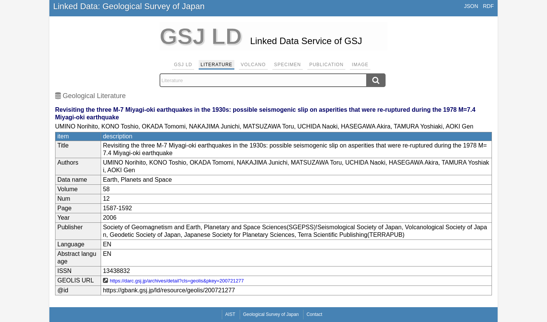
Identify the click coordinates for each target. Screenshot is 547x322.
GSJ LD (183, 64)
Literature (216, 64)
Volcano (253, 64)
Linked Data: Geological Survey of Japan (129, 6)
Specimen (287, 64)
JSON (471, 6)
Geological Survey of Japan (271, 314)
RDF (488, 6)
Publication (326, 64)
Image (360, 64)
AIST (230, 314)
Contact (314, 314)
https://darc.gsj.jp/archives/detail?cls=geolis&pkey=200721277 (177, 281)
